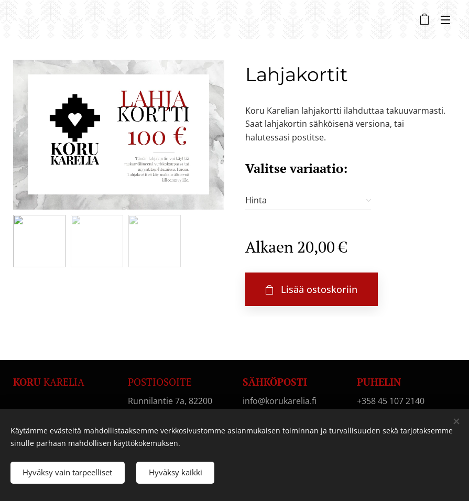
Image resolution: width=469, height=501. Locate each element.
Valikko (445, 19)
